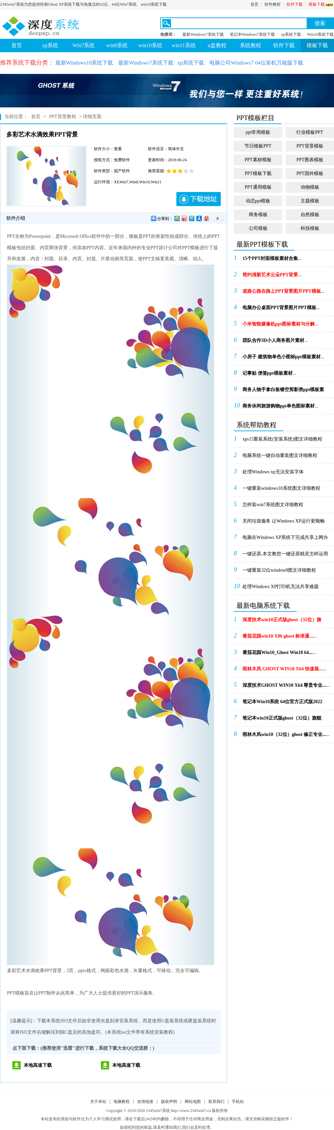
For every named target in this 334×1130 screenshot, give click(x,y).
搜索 (320, 23)
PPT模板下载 (257, 173)
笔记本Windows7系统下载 (252, 34)
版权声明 (169, 1101)
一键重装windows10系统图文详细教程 (281, 488)
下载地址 (198, 199)
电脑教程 (122, 1101)
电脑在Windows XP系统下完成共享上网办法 (285, 539)
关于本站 (98, 1101)
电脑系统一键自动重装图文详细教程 (279, 455)
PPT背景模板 (309, 146)
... (272, 258)
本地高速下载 (38, 1065)
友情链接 (145, 1101)
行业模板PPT (309, 132)
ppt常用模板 (258, 132)
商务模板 (258, 214)
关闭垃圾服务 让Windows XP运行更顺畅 (283, 521)
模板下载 (321, 4)
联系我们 (216, 1101)
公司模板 (258, 228)
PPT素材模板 (257, 159)
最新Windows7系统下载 (203, 34)
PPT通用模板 (257, 187)
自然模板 (310, 214)
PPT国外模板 (309, 173)
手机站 (238, 1101)
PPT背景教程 (62, 116)
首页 (255, 4)
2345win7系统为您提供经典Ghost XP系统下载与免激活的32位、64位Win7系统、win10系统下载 (83, 4)
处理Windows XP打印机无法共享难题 (280, 586)
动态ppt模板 (258, 200)
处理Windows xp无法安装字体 (273, 471)
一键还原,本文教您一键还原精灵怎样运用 (285, 553)
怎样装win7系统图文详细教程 (272, 504)
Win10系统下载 (320, 34)
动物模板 (310, 187)
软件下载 (295, 4)
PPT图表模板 (309, 159)
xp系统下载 (291, 34)
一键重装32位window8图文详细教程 (279, 570)
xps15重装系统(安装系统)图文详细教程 (282, 439)
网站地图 (193, 1101)
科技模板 (310, 228)
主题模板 (310, 200)
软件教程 (273, 4)
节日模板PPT (257, 146)
